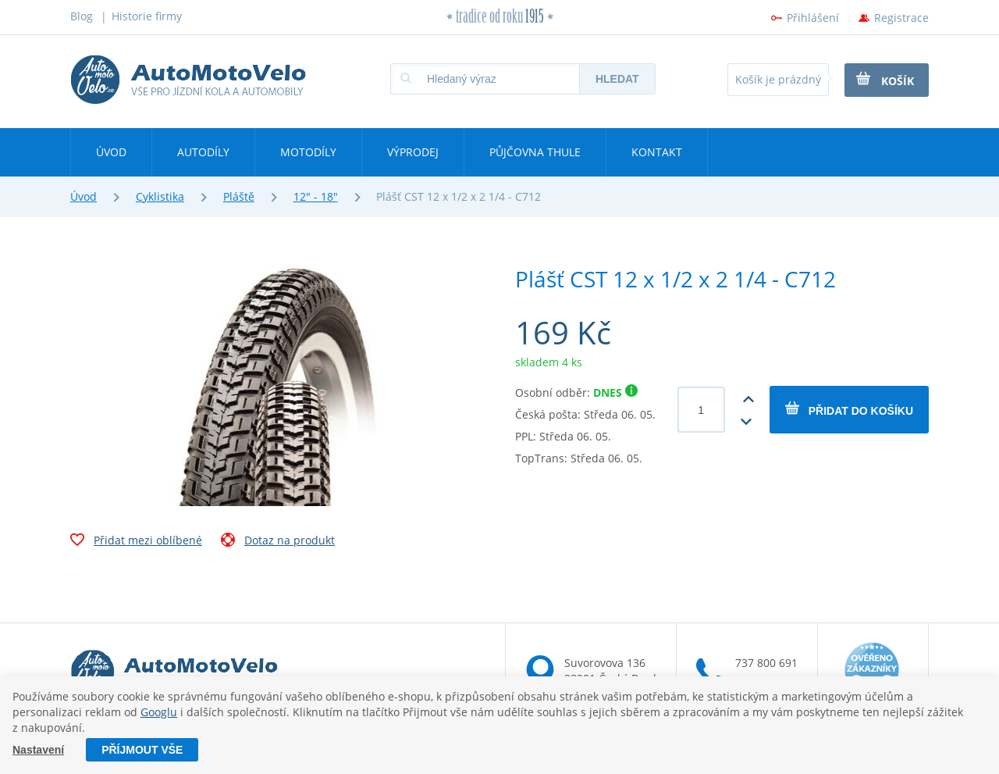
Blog (81, 16)
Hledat (617, 79)
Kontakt (656, 151)
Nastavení (38, 750)
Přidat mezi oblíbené (136, 542)
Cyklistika (160, 196)
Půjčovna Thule (535, 151)
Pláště (238, 196)
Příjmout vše (142, 750)
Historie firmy (147, 16)
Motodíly (308, 151)
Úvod (111, 151)
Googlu (158, 711)
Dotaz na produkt (278, 542)
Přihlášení (813, 17)
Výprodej (413, 151)
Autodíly (203, 151)
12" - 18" (315, 196)
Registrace (901, 17)
